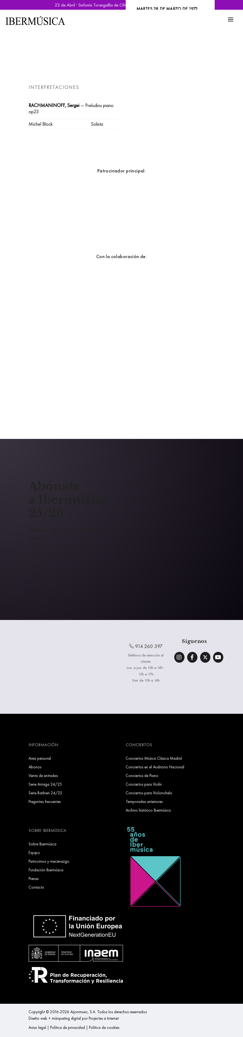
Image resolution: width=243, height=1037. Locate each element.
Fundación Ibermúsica (46, 869)
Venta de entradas (43, 775)
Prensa (34, 878)
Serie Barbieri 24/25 (45, 792)
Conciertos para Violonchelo (149, 792)
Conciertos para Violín (144, 784)
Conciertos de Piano (142, 775)
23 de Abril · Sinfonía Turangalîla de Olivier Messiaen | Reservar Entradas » (122, 5)
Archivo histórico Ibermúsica (148, 810)
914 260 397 (146, 646)
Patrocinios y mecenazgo (49, 861)
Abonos (35, 766)
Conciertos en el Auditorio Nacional (155, 766)
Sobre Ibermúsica (42, 843)
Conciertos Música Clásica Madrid (154, 758)
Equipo (34, 852)
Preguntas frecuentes (45, 801)
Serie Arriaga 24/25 (45, 784)
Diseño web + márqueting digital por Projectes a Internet (74, 1018)
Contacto (36, 887)
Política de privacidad (67, 1027)
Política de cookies (104, 1027)
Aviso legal (37, 1027)
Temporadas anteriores (144, 801)
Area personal (40, 758)
